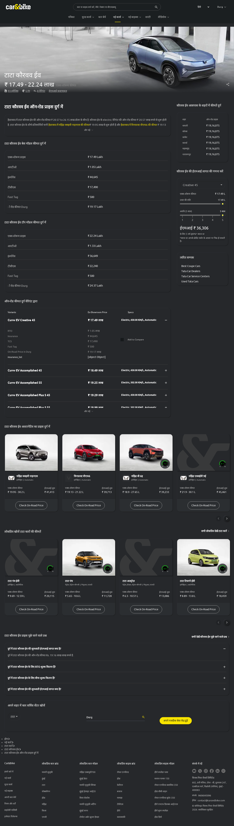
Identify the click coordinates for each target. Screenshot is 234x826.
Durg (221, 6)
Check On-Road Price (31, 505)
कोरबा (184, 131)
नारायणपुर (186, 154)
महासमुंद (185, 148)
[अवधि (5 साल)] (202, 215)
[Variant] (202, 185)
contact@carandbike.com (211, 800)
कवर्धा (184, 142)
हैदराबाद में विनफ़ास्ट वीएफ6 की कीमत (139, 124)
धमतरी (185, 125)
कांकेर (184, 137)
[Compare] (122, 340)
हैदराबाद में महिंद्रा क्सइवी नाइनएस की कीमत (69, 124)
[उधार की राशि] (202, 203)
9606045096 (204, 795)
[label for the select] (203, 7)
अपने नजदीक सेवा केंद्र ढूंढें (175, 721)
